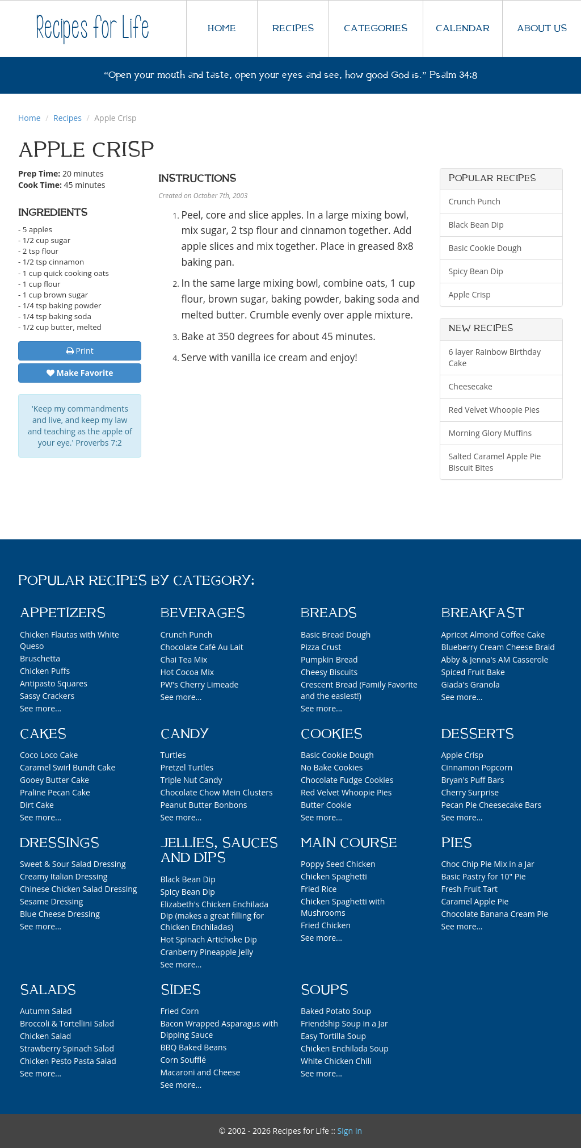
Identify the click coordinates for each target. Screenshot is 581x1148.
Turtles (173, 754)
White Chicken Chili (336, 1060)
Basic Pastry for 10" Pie (483, 876)
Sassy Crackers (47, 695)
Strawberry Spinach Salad (67, 1048)
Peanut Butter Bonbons (204, 804)
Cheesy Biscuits (329, 672)
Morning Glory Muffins (490, 433)
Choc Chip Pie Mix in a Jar (487, 863)
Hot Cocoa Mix (187, 672)
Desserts (477, 734)
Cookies (332, 734)
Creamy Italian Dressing (63, 876)
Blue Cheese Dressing (60, 913)
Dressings (59, 843)
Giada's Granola (470, 684)
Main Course (349, 843)
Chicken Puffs (45, 670)
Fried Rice (318, 888)
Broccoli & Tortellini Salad (67, 1023)
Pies (456, 843)
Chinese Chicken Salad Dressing (78, 888)
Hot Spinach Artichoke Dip (209, 939)
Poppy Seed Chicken (338, 863)
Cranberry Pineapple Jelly (207, 951)
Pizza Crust (321, 647)
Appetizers (63, 613)
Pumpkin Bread (329, 659)
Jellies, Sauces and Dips (219, 850)
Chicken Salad (45, 1035)
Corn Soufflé (184, 1059)
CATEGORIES (375, 28)
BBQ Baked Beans (194, 1047)
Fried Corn (180, 1010)
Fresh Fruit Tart (469, 888)
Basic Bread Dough (336, 634)
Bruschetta (40, 658)
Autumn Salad (46, 1010)
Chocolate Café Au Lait (202, 647)
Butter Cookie (326, 804)
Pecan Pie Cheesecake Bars (491, 804)
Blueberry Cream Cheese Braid (498, 647)
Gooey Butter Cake (54, 779)
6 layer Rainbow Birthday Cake (495, 357)
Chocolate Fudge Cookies (347, 779)
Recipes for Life (93, 28)
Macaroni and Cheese (201, 1072)
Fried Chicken (326, 925)
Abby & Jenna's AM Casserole (495, 659)
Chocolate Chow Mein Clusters (217, 792)
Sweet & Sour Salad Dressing (73, 863)
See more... (40, 708)
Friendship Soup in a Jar (344, 1023)
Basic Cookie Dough (485, 247)
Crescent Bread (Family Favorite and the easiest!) (359, 690)
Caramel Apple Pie (475, 901)
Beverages (203, 613)
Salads (48, 990)
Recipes (67, 117)
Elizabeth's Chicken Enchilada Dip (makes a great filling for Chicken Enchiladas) (215, 915)
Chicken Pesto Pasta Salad (68, 1060)
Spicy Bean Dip (476, 271)
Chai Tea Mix (184, 659)
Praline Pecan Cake (55, 792)
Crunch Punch (475, 201)
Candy (185, 734)
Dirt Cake (37, 804)
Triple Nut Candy (191, 779)
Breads (329, 613)
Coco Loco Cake (49, 754)
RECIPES (293, 28)
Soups (324, 990)
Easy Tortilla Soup (333, 1035)
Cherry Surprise (470, 792)
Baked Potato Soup (336, 1010)
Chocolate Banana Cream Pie (495, 913)
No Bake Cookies (332, 767)
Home (29, 117)
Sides (181, 990)
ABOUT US (542, 28)
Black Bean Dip (476, 224)
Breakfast (482, 613)
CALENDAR (463, 28)
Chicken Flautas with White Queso (69, 640)
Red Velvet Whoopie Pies (494, 409)
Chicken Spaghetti (334, 876)
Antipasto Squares (53, 683)
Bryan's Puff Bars (472, 779)
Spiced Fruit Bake (473, 672)
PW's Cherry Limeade (200, 684)
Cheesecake (470, 386)
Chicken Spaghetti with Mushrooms (343, 907)
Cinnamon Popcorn (477, 767)
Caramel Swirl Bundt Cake (67, 767)
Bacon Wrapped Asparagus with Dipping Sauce (220, 1029)
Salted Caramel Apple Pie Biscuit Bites (495, 462)
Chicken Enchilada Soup (345, 1048)
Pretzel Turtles (187, 767)
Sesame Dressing (51, 901)
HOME (222, 28)
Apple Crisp (470, 294)
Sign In (350, 1130)
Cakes (43, 734)
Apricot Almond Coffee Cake (493, 634)
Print (80, 350)
